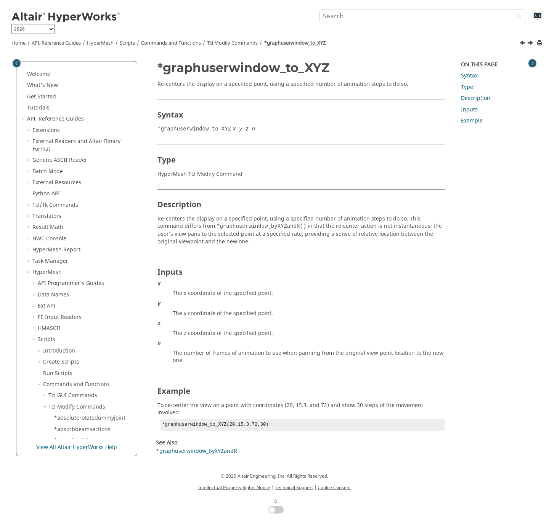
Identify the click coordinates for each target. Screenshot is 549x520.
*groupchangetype (78, 181)
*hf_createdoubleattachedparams (92, 345)
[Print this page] (540, 43)
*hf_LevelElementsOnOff (85, 427)
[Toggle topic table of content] (532, 63)
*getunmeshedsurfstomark (89, 83)
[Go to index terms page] (529, 20)
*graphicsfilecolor (77, 128)
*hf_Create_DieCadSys (82, 311)
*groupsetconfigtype (81, 225)
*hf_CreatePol (71, 360)
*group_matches (75, 169)
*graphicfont (70, 117)
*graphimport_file (77, 106)
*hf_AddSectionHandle (83, 278)
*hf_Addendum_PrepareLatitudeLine (92, 251)
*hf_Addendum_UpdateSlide (90, 266)
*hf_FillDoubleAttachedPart (89, 416)
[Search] (517, 17)
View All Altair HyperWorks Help (76, 447)
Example (472, 121)
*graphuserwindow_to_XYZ (295, 43)
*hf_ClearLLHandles (79, 300)
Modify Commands (232, 43)
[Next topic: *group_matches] (531, 43)
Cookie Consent (334, 487)
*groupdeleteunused (81, 203)
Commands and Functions (171, 43)
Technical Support (294, 487)
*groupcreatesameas (81, 192)
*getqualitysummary (80, 72)
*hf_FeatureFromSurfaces (86, 405)
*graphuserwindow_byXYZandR (93, 143)
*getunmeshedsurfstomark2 (90, 95)
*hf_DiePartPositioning (83, 382)
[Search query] (422, 16)
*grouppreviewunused (83, 214)
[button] (51, 72)
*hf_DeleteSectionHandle (86, 371)
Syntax (469, 76)
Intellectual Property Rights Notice (234, 487)
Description (475, 98)
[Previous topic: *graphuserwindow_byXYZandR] (523, 43)
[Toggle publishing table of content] (17, 63)
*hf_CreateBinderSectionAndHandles (93, 326)
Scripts (127, 43)
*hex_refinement (75, 237)
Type (467, 87)
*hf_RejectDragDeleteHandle (91, 439)
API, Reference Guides (56, 43)
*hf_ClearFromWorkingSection (92, 289)
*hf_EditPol (68, 394)
